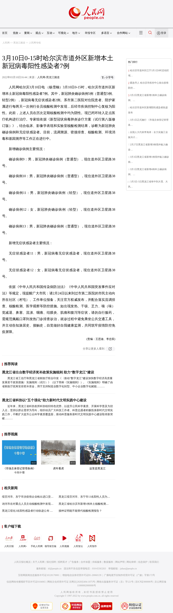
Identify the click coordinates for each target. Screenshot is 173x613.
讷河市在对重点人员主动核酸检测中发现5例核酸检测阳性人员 (39, 503)
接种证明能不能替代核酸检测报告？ (80, 510)
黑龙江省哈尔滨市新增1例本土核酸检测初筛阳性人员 (90, 503)
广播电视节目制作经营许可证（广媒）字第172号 (129, 575)
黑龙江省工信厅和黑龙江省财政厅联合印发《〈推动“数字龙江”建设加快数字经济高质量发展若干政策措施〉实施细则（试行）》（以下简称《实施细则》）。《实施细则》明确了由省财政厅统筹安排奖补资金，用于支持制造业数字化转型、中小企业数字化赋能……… (57, 382)
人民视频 (64, 540)
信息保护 (142, 562)
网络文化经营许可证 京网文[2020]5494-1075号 (71, 582)
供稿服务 (97, 562)
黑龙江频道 (19, 42)
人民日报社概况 (22, 562)
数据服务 (108, 562)
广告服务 (74, 562)
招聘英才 (62, 562)
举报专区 (90, 32)
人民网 (6, 42)
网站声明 (120, 562)
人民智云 (78, 540)
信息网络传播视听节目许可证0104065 (26, 582)
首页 (4, 32)
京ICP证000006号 (144, 582)
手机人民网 (37, 540)
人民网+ (23, 540)
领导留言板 (50, 540)
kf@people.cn (54, 568)
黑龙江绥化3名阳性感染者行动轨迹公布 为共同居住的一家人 (38, 510)
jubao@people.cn (128, 568)
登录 (163, 32)
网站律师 (131, 562)
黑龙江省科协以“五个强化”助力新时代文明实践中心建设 (44, 400)
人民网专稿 (35, 42)
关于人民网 (38, 562)
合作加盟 (85, 562)
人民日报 (9, 540)
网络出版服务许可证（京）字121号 (115, 582)
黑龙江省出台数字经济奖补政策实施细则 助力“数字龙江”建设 (48, 372)
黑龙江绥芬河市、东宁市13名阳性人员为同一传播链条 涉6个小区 (97, 496)
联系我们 (154, 562)
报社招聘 (51, 562)
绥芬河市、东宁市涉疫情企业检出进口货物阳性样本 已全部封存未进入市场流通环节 (52, 496)
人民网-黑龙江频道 (48, 77)
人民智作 (92, 540)
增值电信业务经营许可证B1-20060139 (81, 575)
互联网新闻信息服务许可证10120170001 (38, 575)
